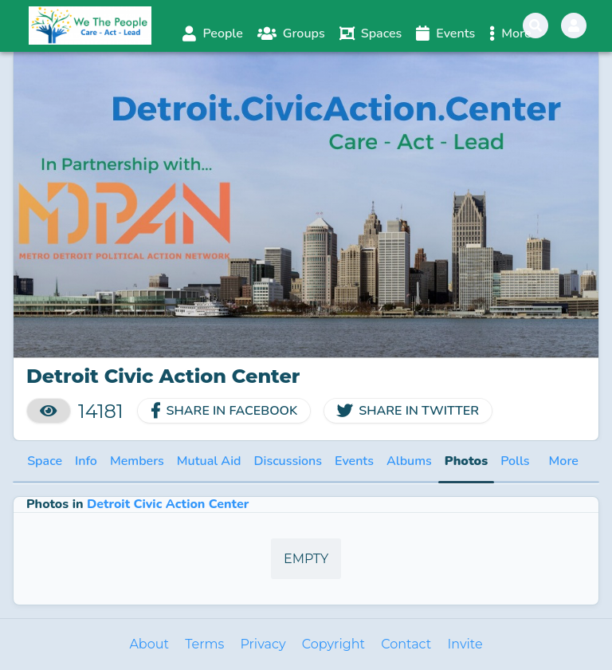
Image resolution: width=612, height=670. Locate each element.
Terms (204, 644)
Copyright (333, 644)
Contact (406, 644)
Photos (466, 461)
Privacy (262, 644)
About (149, 644)
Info (86, 461)
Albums (409, 461)
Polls (514, 461)
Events (354, 461)
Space (44, 461)
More (564, 461)
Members (137, 461)
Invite (464, 644)
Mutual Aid (209, 461)
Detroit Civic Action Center (168, 504)
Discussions (287, 461)
